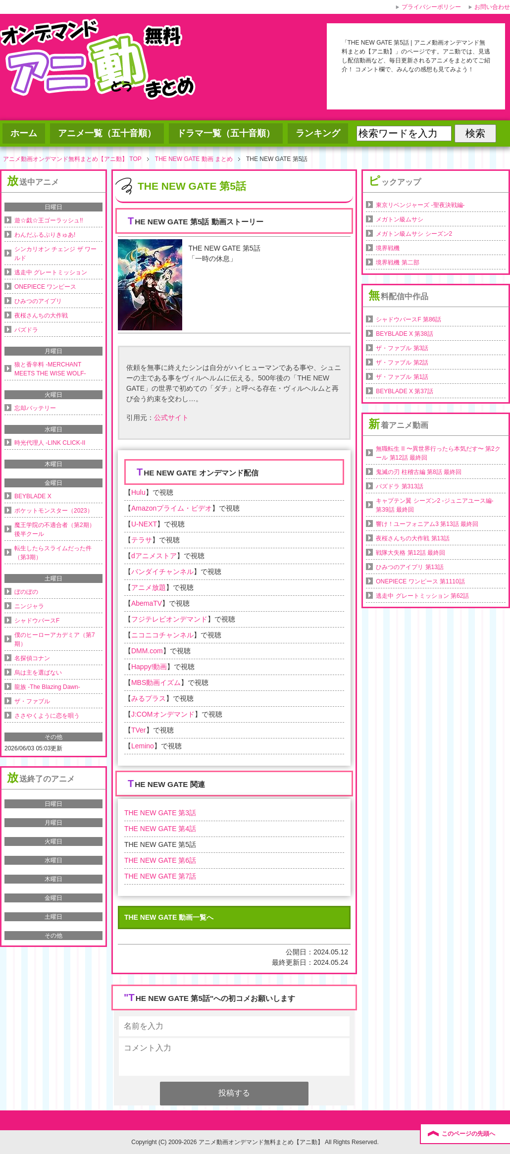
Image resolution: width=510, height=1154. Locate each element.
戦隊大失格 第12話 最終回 (410, 552)
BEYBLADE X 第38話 (404, 333)
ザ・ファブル (32, 701)
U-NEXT (144, 524)
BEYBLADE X (32, 496)
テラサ (141, 540)
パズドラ (26, 329)
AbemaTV (146, 603)
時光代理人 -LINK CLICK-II (49, 442)
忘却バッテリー (35, 408)
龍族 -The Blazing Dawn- (47, 686)
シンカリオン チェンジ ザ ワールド (55, 254)
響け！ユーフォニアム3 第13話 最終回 (427, 524)
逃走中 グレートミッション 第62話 (422, 595)
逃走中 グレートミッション (50, 272)
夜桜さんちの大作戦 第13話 (413, 538)
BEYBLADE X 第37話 (404, 391)
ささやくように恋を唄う (47, 715)
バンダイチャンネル (162, 572)
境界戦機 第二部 (397, 262)
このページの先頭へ (468, 1133)
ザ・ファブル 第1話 (402, 376)
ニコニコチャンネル (162, 635)
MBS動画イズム (156, 682)
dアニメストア (154, 556)
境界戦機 (388, 248)
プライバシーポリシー (431, 6)
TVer (138, 730)
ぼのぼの (26, 591)
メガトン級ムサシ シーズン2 (414, 233)
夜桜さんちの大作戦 (41, 315)
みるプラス (148, 698)
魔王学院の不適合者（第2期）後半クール (54, 529)
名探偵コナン (32, 658)
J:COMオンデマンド (163, 714)
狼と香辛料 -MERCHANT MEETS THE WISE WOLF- (50, 369)
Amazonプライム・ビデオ (171, 508)
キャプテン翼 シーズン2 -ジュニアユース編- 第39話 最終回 (434, 505)
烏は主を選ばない (38, 672)
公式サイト (171, 417)
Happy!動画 (149, 667)
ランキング (318, 133)
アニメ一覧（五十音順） (107, 133)
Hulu (138, 492)
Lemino (142, 746)
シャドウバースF (36, 620)
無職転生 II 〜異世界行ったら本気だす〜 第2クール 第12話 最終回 (438, 453)
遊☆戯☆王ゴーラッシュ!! (48, 220)
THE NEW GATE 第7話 (160, 876)
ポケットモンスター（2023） (53, 510)
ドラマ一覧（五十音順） (226, 133)
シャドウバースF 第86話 (408, 319)
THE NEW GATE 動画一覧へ (168, 917)
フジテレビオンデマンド (169, 619)
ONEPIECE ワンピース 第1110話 (420, 581)
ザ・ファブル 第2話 (402, 362)
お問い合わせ (492, 6)
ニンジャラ (29, 606)
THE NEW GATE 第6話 (160, 860)
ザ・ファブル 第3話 (402, 348)
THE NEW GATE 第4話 (160, 829)
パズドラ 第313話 (399, 486)
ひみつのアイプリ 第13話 (410, 567)
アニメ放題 (148, 587)
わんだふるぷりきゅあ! (44, 234)
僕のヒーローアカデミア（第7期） (54, 639)
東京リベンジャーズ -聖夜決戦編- (420, 205)
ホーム (23, 133)
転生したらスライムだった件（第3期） (53, 553)
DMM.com (147, 651)
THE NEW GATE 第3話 (160, 813)
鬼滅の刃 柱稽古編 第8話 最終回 (418, 472)
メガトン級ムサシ (399, 219)
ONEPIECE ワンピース (45, 286)
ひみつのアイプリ (38, 301)
